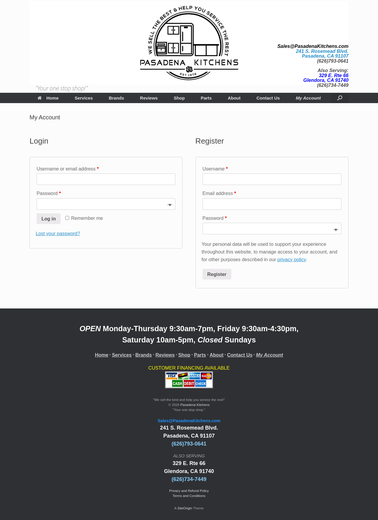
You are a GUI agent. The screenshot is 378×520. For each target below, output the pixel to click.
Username (215, 168)
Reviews (149, 97)
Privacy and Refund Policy (189, 491)
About (234, 97)
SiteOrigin (184, 508)
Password (49, 193)
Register (217, 274)
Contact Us (268, 97)
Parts (206, 97)
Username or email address (68, 168)
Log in (48, 218)
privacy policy (291, 259)
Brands (116, 97)
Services (84, 97)
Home (48, 97)
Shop (179, 97)
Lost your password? (58, 233)
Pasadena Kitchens (195, 405)
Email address (219, 193)
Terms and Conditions (188, 496)
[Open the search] (339, 98)
